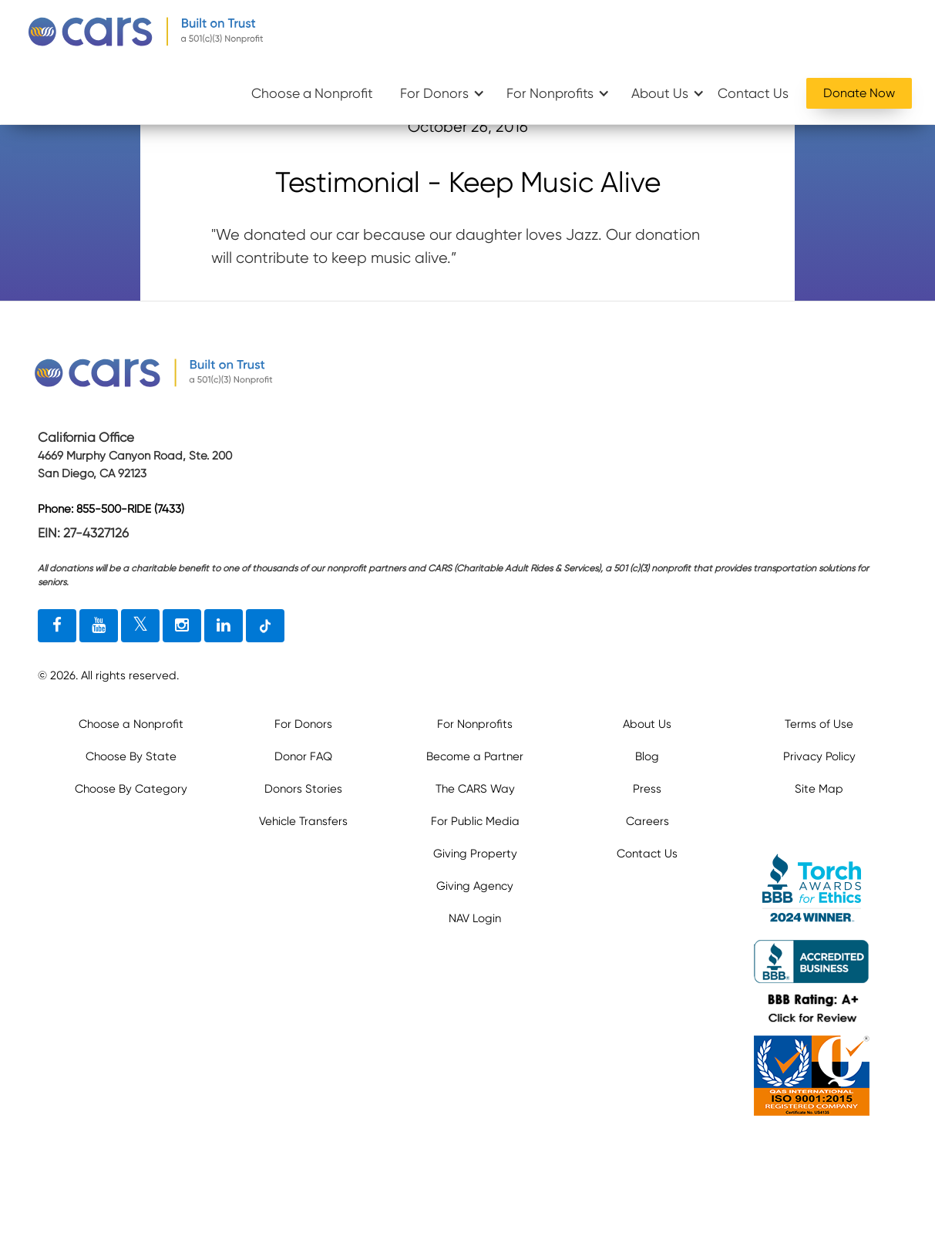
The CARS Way (475, 789)
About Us (659, 93)
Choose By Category (131, 789)
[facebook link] (57, 626)
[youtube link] (98, 626)
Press (647, 789)
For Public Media (475, 821)
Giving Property (475, 853)
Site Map (819, 789)
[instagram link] (182, 626)
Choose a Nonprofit (312, 93)
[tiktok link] (265, 626)
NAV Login (475, 918)
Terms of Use (819, 724)
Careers (647, 821)
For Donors (434, 93)
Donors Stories (303, 789)
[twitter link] (140, 626)
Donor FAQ (303, 756)
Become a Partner (474, 756)
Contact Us (753, 93)
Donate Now (859, 93)
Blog (647, 756)
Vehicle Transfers (303, 821)
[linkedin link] (223, 626)
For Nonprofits (550, 93)
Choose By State (131, 756)
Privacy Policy (819, 756)
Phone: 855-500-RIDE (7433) (111, 510)
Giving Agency (474, 886)
